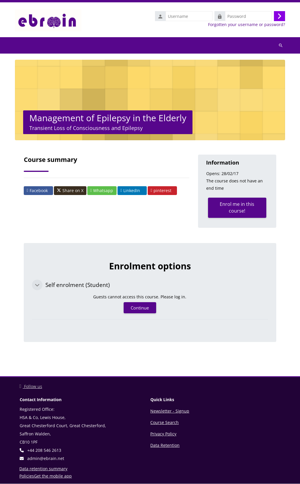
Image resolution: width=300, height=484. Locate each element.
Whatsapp (101, 190)
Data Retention (165, 445)
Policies (26, 476)
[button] (37, 285)
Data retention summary (43, 469)
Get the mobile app (53, 476)
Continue (140, 308)
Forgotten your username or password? (246, 24)
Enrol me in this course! (237, 207)
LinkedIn (130, 190)
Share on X (70, 190)
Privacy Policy (163, 434)
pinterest (161, 190)
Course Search (164, 422)
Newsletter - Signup (169, 411)
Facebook (37, 190)
